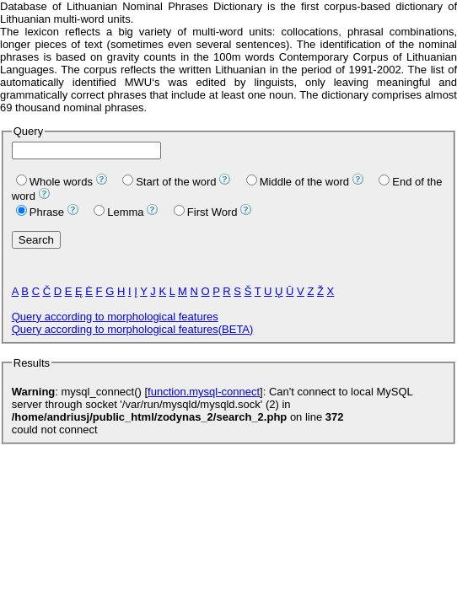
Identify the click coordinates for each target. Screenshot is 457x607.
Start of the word (169, 181)
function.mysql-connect (204, 391)
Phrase (40, 212)
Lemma (118, 212)
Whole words (54, 181)
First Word (206, 212)
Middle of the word (297, 181)
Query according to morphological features (115, 316)
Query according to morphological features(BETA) (133, 329)
